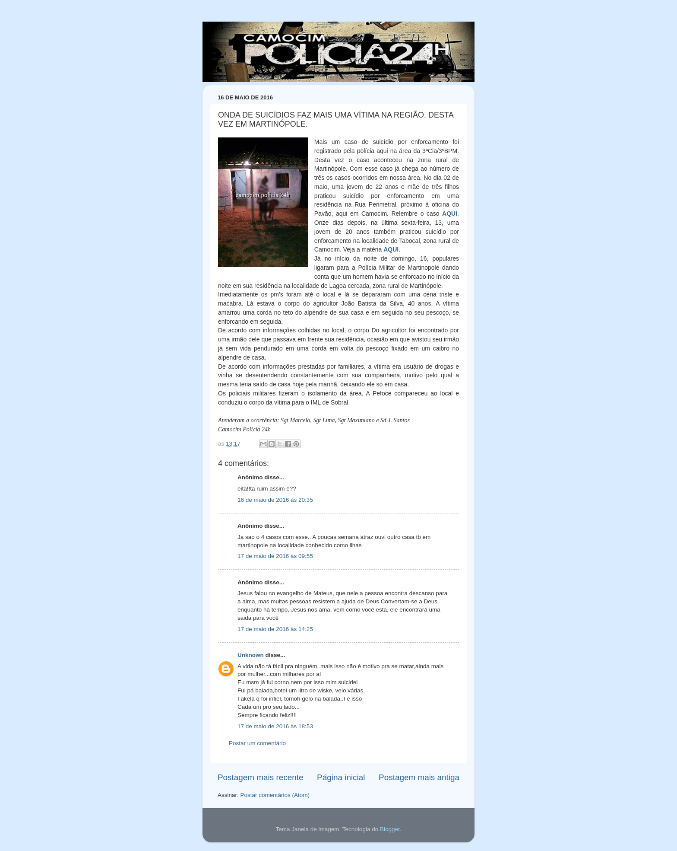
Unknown (250, 655)
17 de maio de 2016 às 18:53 (275, 726)
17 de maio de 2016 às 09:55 (275, 556)
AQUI (449, 213)
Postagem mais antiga (419, 777)
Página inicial (341, 777)
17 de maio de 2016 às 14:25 (275, 629)
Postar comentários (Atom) (275, 795)
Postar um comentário (257, 743)
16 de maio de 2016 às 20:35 (275, 500)
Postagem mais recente (260, 777)
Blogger (390, 829)
